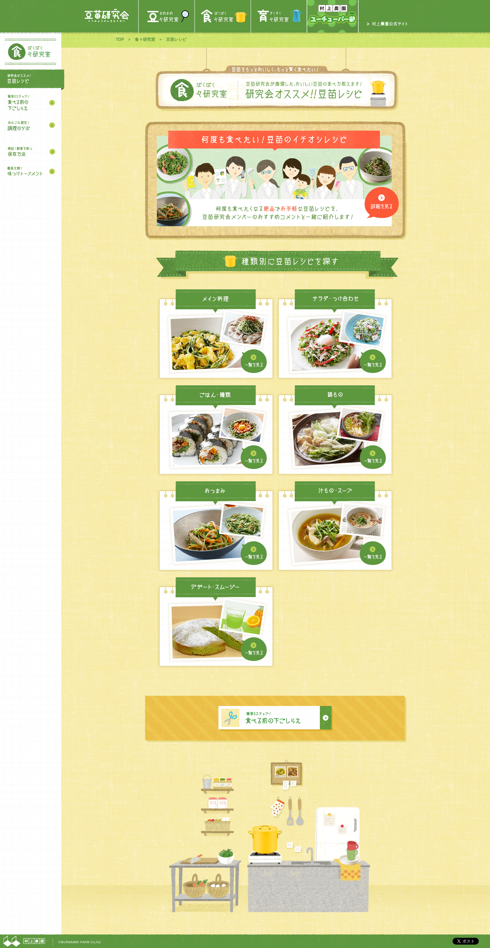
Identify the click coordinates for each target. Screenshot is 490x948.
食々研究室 (145, 39)
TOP (120, 39)
